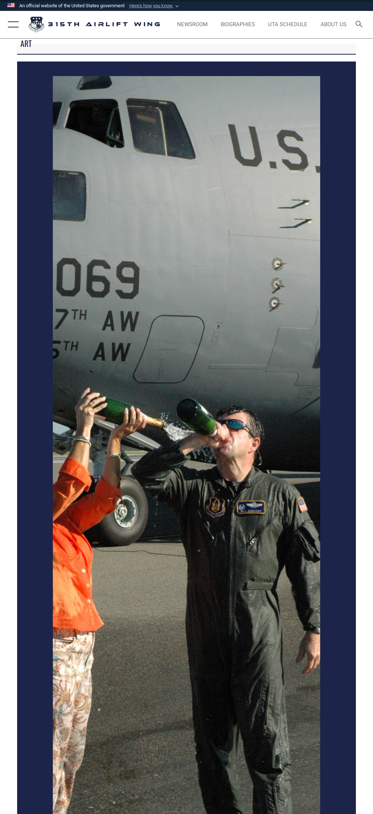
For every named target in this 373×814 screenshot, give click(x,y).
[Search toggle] (360, 24)
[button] (154, 5)
